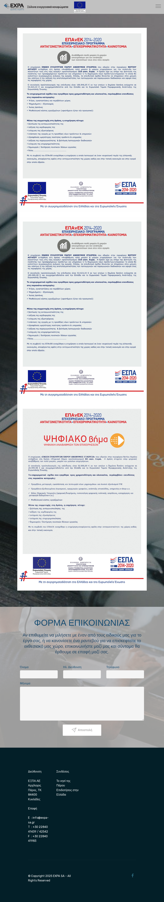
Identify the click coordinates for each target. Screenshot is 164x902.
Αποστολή (82, 730)
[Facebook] (133, 876)
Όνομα (24, 667)
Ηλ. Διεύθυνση (72, 667)
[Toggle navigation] (158, 6)
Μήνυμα (25, 683)
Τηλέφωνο (112, 667)
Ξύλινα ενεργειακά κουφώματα (47, 7)
